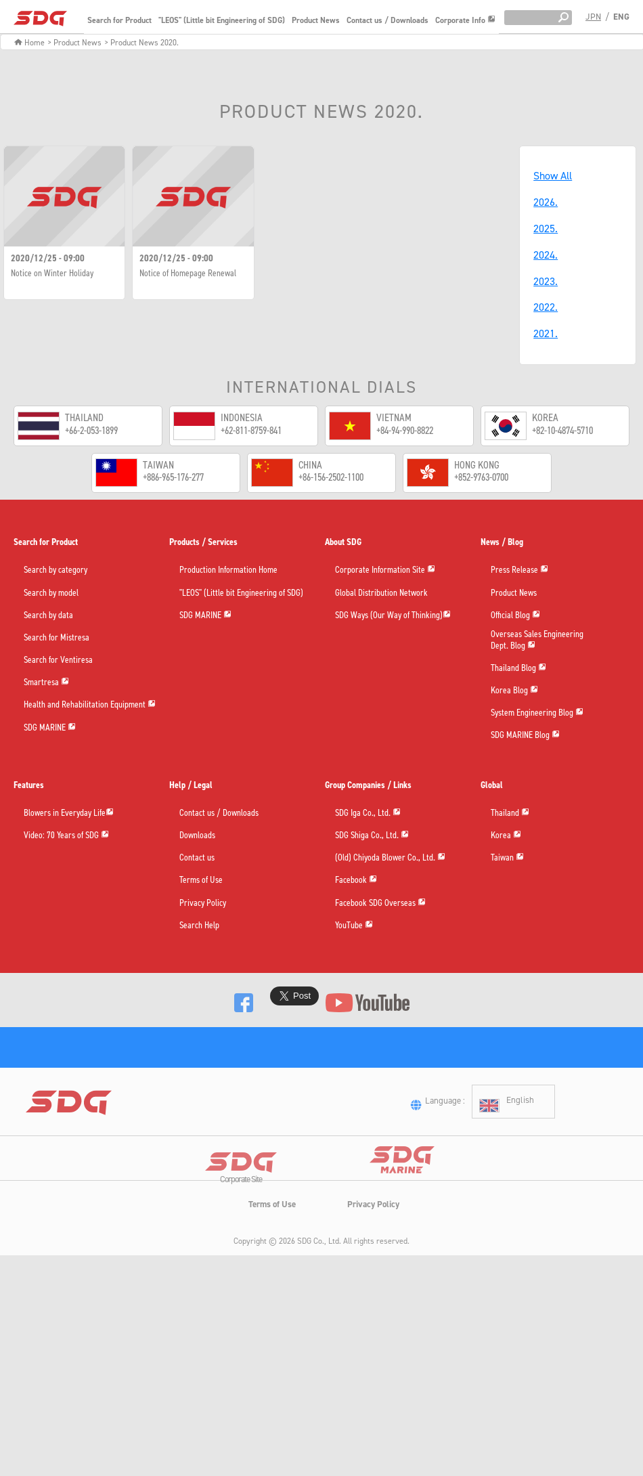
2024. (545, 255)
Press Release (519, 569)
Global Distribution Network (381, 593)
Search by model (51, 593)
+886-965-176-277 (173, 477)
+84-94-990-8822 (404, 430)
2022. (545, 307)
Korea (506, 837)
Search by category (55, 570)
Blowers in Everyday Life (69, 814)
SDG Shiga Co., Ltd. (372, 837)
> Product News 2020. (141, 42)
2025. (545, 228)
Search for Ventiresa (58, 660)
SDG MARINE (50, 727)
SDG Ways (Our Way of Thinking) (393, 615)
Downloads (197, 838)
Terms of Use (201, 882)
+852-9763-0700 (481, 477)
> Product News (74, 42)
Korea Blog (514, 692)
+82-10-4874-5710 (562, 430)
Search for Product (119, 20)
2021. (545, 333)
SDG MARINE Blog (525, 737)
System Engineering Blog (537, 714)
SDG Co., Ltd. (319, 1278)
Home (29, 42)
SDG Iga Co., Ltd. (368, 814)
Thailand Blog (518, 670)
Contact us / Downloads (387, 20)
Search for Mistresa (56, 638)
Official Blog (515, 615)
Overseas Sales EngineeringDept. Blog (537, 641)
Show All (552, 176)
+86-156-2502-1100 (330, 477)
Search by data (48, 616)
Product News (316, 20)
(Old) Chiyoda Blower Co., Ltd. (390, 859)
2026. (545, 202)
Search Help (199, 928)
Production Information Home (228, 570)
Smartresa (46, 682)
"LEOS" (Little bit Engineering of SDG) (221, 20)
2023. (545, 281)
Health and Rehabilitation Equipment (90, 704)
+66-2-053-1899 (91, 430)
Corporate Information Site (385, 569)
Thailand (510, 814)
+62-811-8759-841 (251, 430)
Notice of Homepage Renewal (187, 273)
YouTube (354, 927)
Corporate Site (241, 1219)
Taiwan (507, 859)
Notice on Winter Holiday (52, 273)
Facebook (356, 881)
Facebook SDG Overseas (380, 904)
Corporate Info (465, 20)
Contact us (197, 860)
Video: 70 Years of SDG (66, 837)
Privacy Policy (202, 905)
